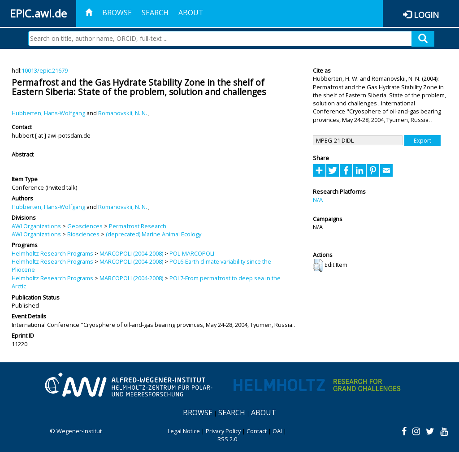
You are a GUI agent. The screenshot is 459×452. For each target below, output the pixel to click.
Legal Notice (184, 431)
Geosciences (85, 226)
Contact (257, 431)
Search (155, 12)
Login (426, 14)
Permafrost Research (137, 226)
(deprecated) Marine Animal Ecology (153, 234)
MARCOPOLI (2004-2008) (131, 253)
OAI (277, 431)
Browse (117, 12)
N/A (318, 200)
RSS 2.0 (227, 439)
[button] (318, 265)
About (191, 12)
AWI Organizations (36, 226)
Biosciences (83, 234)
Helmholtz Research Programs (52, 253)
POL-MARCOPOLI (191, 253)
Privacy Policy (223, 431)
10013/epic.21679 (45, 70)
